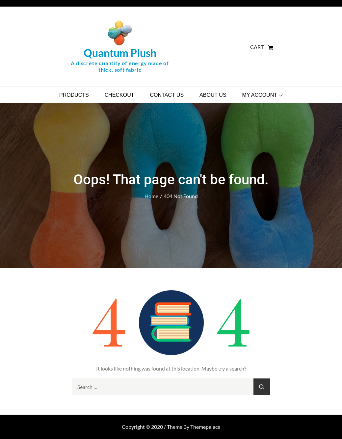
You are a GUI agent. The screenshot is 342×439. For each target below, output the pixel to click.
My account (262, 95)
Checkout (119, 95)
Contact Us (167, 95)
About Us (212, 95)
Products (74, 95)
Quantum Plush (120, 52)
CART (261, 47)
